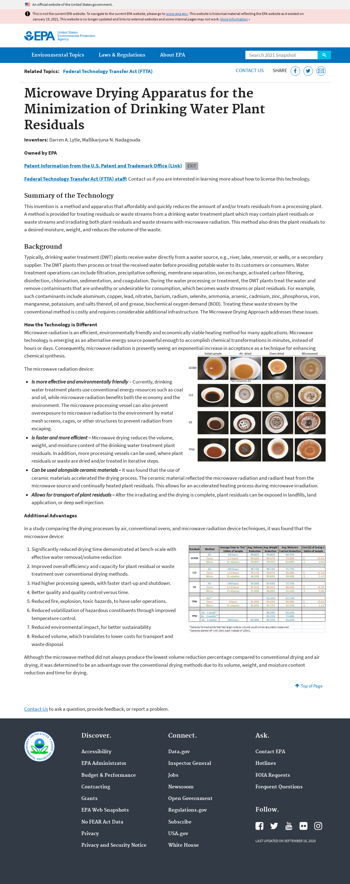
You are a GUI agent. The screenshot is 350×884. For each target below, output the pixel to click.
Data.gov (179, 752)
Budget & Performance (108, 775)
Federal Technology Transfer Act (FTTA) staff (75, 178)
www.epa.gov (177, 13)
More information (234, 19)
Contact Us (250, 70)
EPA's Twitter (274, 826)
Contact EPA (270, 752)
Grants (89, 798)
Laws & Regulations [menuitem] (122, 55)
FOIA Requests (272, 775)
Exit (192, 166)
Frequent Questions (279, 787)
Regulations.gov (187, 810)
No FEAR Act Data (102, 822)
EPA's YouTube (289, 826)
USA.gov (178, 834)
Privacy (90, 834)
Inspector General (189, 763)
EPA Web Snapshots (105, 810)
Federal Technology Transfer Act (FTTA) (108, 71)
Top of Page (311, 686)
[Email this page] (321, 71)
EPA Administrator (103, 763)
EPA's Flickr (303, 826)
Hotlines (265, 763)
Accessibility (96, 752)
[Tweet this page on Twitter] (308, 71)
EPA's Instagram (318, 826)
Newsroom (181, 787)
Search (324, 55)
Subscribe (180, 822)
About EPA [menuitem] (172, 55)
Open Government (190, 798)
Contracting (95, 787)
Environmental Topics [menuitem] (58, 55)
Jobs (173, 775)
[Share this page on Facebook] (295, 71)
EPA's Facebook (259, 826)
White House (183, 845)
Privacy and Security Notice (114, 845)
